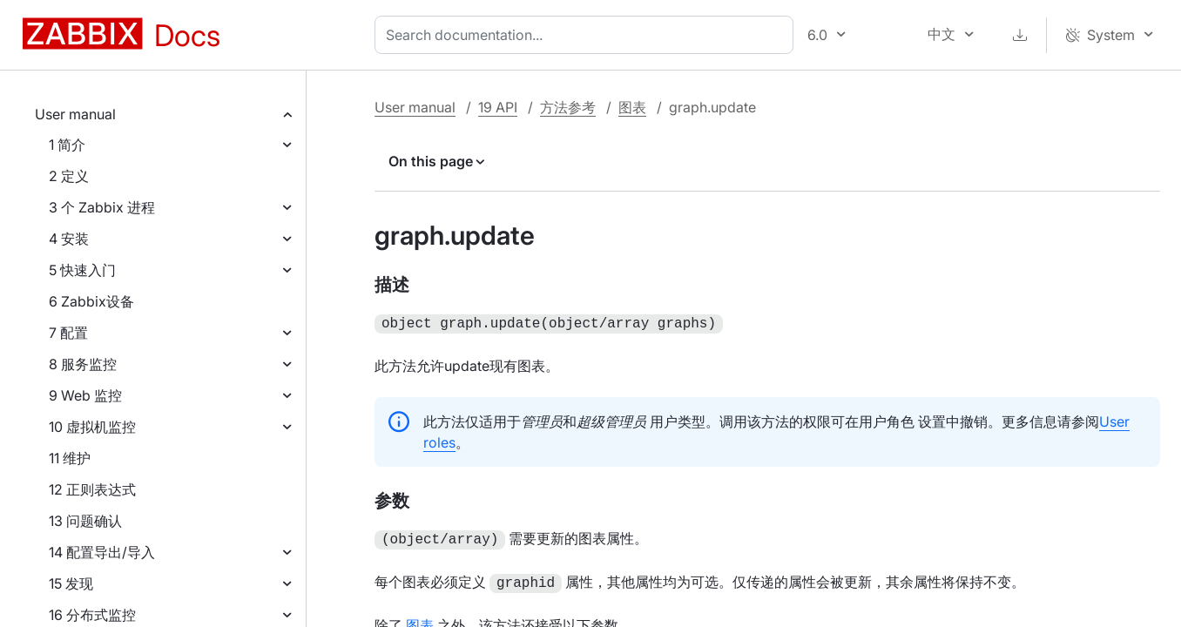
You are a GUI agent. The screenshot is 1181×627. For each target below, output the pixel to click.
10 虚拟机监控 (92, 426)
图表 (632, 107)
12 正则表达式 (92, 489)
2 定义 (69, 176)
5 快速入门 (82, 270)
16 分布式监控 (92, 615)
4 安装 (69, 238)
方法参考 (568, 107)
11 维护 (70, 458)
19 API (497, 107)
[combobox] (587, 34)
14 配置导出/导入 (102, 552)
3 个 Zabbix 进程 (102, 207)
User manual (75, 114)
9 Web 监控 (85, 395)
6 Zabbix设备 (91, 301)
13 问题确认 (85, 520)
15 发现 (71, 583)
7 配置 (68, 332)
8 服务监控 (83, 364)
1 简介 (67, 144)
